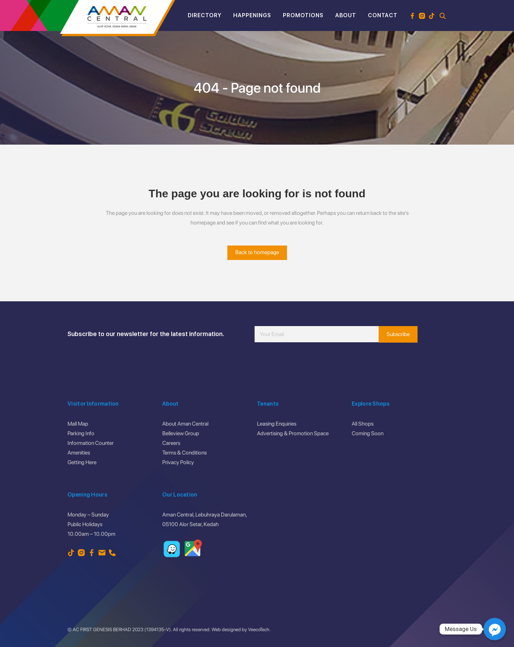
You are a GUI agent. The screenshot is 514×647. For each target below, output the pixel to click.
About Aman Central (185, 423)
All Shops (362, 423)
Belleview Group (180, 433)
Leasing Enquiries (276, 423)
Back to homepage (257, 252)
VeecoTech (258, 629)
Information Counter (91, 443)
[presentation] (307, 362)
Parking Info (81, 433)
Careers (171, 443)
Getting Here (82, 462)
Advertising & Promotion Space (293, 433)
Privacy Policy (178, 462)
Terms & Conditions (184, 452)
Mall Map (78, 423)
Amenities (79, 452)
